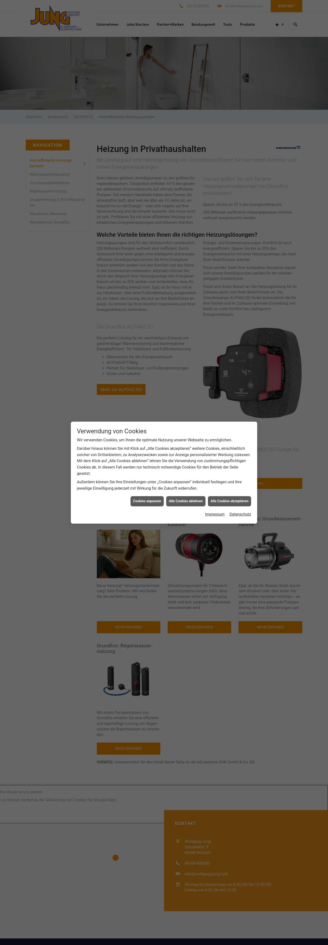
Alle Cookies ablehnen (186, 485)
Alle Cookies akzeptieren (229, 485)
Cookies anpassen (147, 485)
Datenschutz (240, 498)
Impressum (215, 498)
